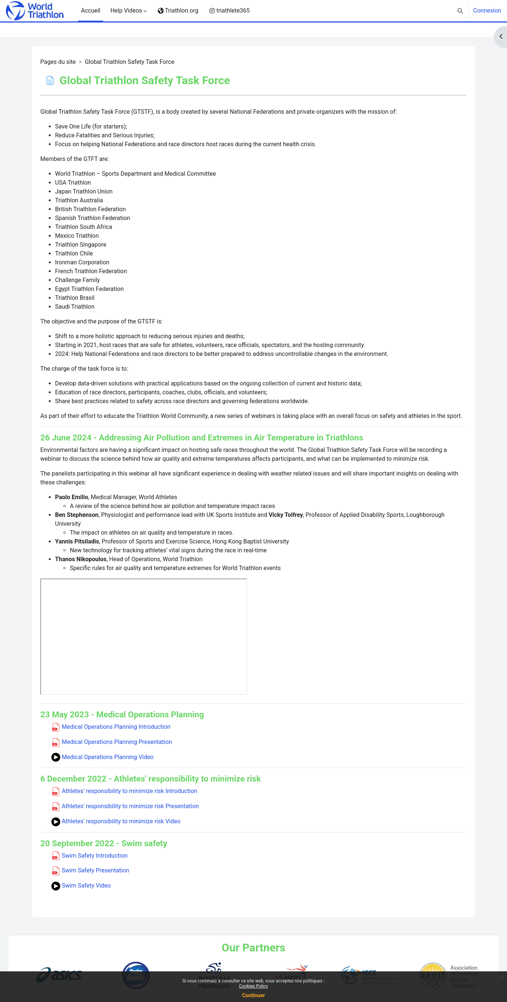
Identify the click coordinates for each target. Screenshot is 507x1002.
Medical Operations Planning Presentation (111, 741)
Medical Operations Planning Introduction (110, 726)
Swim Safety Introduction (89, 855)
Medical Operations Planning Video (102, 757)
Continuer (253, 995)
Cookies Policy (253, 986)
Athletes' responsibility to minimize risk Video (115, 821)
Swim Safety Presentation (90, 870)
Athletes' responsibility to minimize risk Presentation (125, 806)
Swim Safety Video (81, 885)
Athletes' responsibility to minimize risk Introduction (124, 791)
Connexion (487, 10)
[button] (460, 10)
